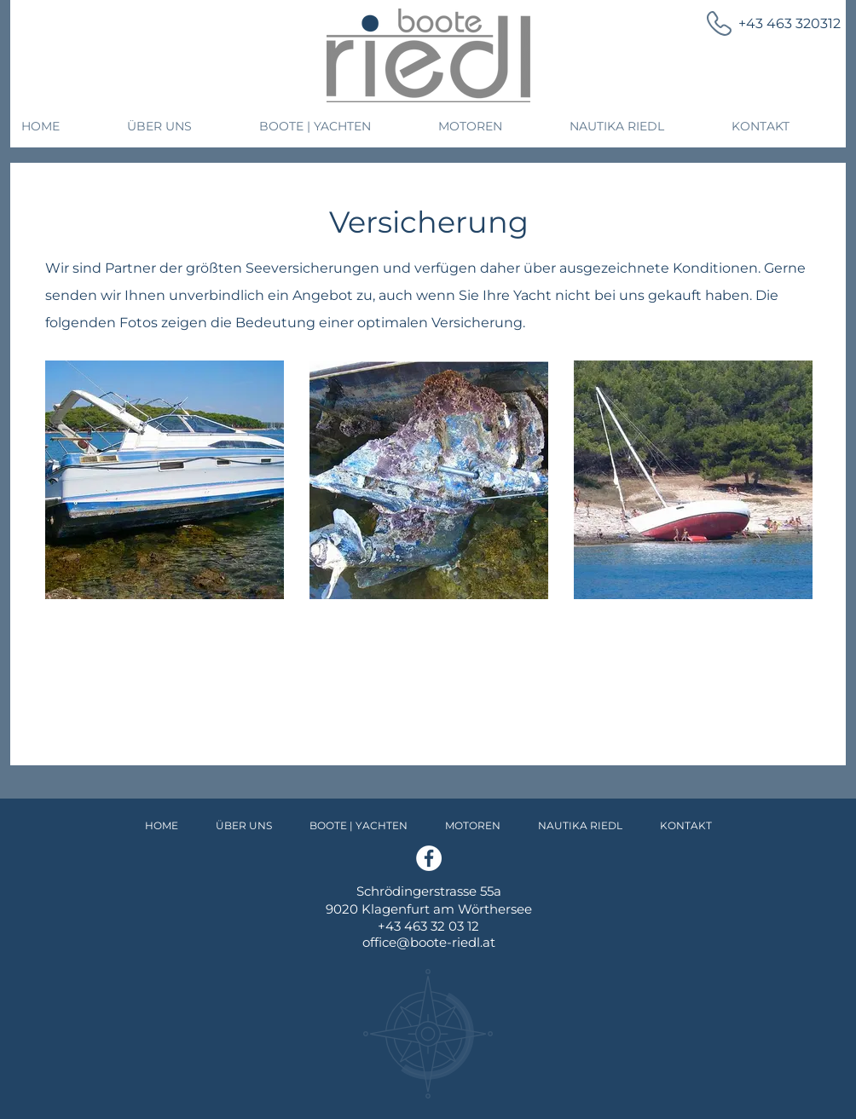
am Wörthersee (482, 909)
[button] (182, 126)
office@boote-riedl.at (428, 942)
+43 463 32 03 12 (428, 926)
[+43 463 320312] (763, 23)
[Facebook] (429, 858)
